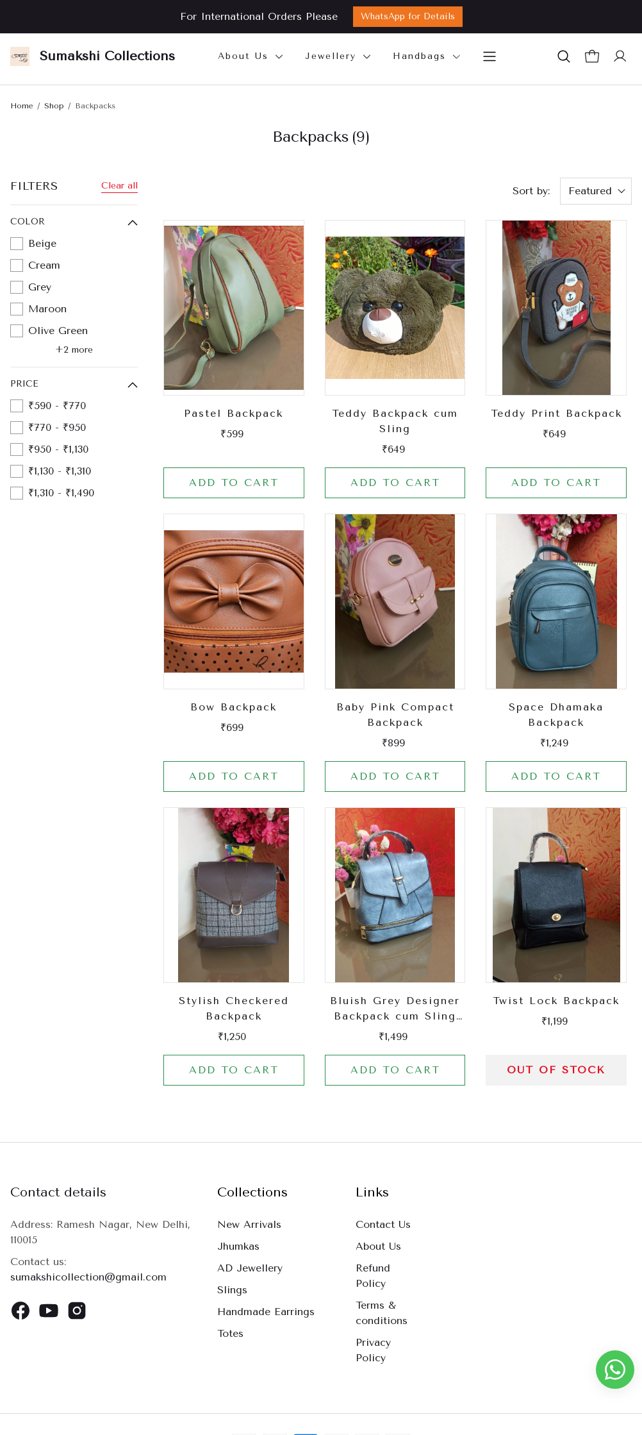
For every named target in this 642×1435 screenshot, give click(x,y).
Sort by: (531, 191)
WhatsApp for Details (408, 16)
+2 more (74, 349)
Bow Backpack (233, 707)
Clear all (119, 185)
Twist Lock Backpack (556, 1000)
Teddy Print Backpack (556, 413)
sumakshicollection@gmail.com (88, 1277)
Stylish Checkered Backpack (234, 1008)
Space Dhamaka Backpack (556, 714)
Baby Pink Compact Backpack (395, 714)
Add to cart (234, 482)
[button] (563, 56)
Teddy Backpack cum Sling (395, 421)
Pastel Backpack (233, 413)
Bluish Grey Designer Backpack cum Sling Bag (395, 1009)
